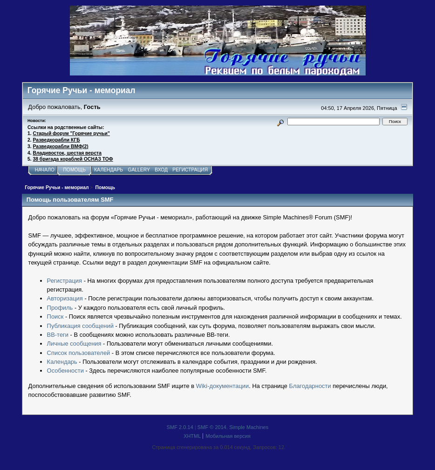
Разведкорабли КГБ (56, 140)
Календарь (62, 361)
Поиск (55, 316)
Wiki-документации (222, 385)
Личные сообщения (74, 343)
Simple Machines (248, 427)
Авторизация (65, 298)
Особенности (65, 370)
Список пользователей (78, 352)
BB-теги (57, 334)
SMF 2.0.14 (180, 427)
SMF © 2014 (211, 427)
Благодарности (310, 385)
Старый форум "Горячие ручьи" (71, 133)
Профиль (60, 307)
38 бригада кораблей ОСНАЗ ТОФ (73, 159)
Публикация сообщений (80, 325)
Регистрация (64, 280)
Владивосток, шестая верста (67, 153)
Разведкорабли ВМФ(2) (60, 146)
